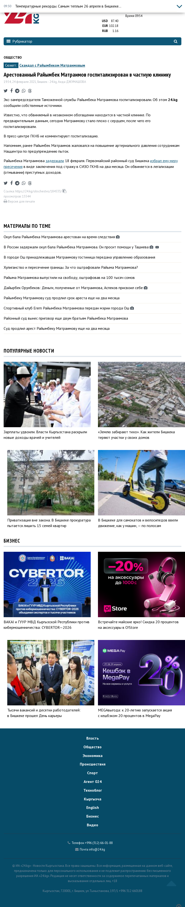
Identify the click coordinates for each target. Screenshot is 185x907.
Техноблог (92, 790)
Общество (13, 57)
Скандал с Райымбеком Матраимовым (52, 65)
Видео (92, 824)
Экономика (93, 755)
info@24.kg (97, 849)
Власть (92, 738)
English (92, 807)
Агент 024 (93, 781)
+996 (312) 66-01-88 (99, 843)
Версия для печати (19, 201)
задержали (55, 160)
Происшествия (92, 764)
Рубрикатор (19, 41)
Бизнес (92, 816)
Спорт (92, 772)
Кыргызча (92, 799)
